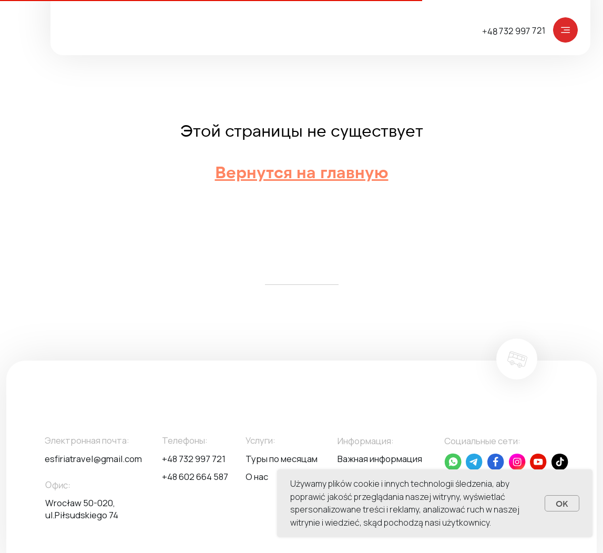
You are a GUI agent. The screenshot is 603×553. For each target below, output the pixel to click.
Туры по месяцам (282, 459)
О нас (257, 476)
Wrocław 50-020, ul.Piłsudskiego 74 (81, 509)
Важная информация (380, 459)
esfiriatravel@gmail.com (93, 459)
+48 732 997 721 (514, 30)
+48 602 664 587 (195, 476)
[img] (565, 30)
